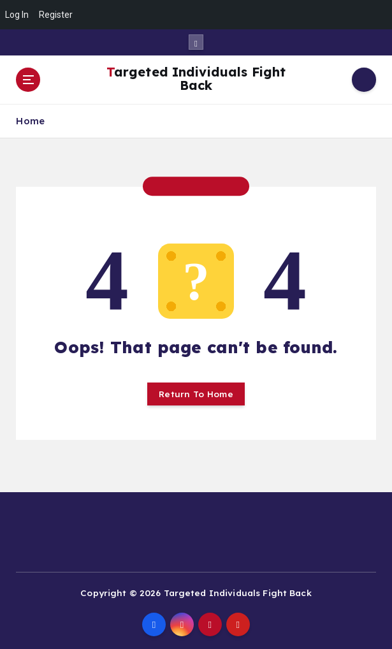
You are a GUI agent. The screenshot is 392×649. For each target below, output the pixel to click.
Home (30, 121)
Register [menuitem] (56, 15)
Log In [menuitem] (17, 15)
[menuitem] (375, 14)
